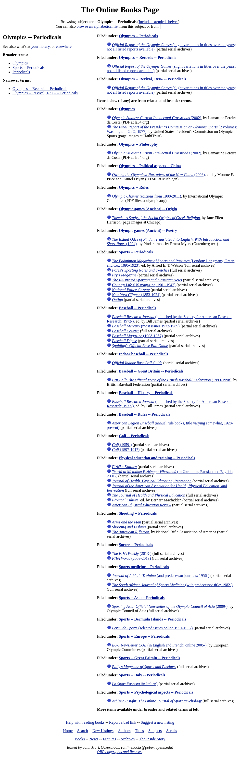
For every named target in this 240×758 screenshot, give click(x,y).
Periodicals (21, 72)
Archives (127, 739)
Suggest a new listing (157, 722)
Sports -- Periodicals (29, 67)
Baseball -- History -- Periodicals (146, 393)
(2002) (156, 118)
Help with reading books (85, 722)
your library (40, 46)
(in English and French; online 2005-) (159, 645)
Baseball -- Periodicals (137, 308)
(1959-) (122, 445)
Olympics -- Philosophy (138, 144)
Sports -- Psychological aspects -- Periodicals (156, 692)
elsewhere (64, 46)
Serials (171, 731)
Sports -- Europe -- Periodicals (144, 636)
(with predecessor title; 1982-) (172, 585)
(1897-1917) (125, 449)
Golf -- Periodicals (134, 436)
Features (109, 739)
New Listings (103, 731)
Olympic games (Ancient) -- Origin (148, 209)
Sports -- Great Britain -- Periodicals (149, 658)
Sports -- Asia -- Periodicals (142, 598)
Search (82, 731)
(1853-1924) (136, 295)
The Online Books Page (120, 9)
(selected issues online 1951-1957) (152, 628)
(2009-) (169, 606)
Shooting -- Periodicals (138, 513)
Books (80, 739)
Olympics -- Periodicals (138, 36)
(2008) (158, 175)
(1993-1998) (171, 380)
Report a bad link (122, 722)
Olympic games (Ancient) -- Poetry (148, 230)
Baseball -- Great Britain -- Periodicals (151, 371)
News (93, 739)
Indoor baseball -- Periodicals (143, 354)
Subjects (155, 731)
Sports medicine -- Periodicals (144, 567)
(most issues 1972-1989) (146, 326)
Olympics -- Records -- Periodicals (40, 89)
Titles (139, 731)
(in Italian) (135, 684)
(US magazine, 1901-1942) (144, 285)
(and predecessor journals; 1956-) (160, 575)
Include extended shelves (158, 22)
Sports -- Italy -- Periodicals (142, 675)
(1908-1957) (137, 336)
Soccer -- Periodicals (136, 545)
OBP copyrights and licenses (119, 752)
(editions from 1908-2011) (146, 196)
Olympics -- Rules (134, 187)
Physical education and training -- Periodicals (157, 458)
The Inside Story (152, 739)
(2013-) (132, 553)
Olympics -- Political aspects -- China (150, 166)
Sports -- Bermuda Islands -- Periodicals (152, 619)
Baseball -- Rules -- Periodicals (144, 414)
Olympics (20, 63)
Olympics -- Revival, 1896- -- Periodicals (45, 93)
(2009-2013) (131, 558)
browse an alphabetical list (97, 26)
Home (68, 731)
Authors (124, 731)
